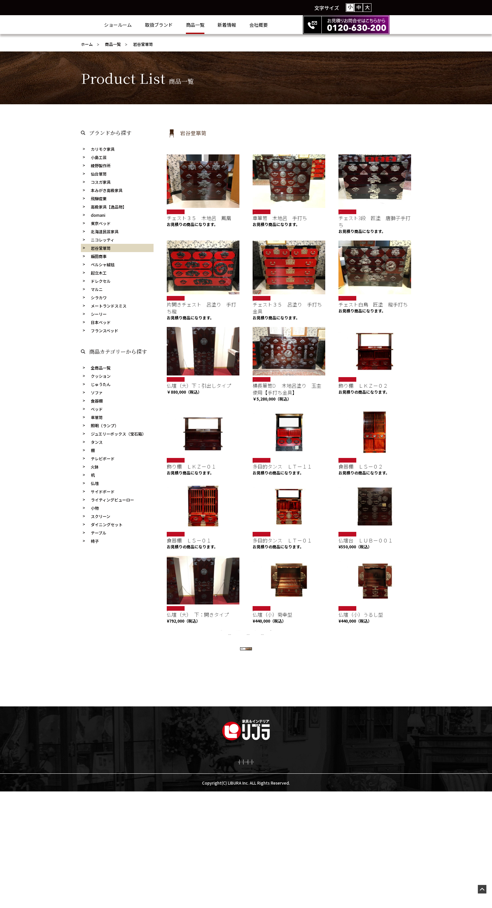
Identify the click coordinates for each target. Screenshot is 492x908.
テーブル (98, 532)
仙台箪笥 (99, 174)
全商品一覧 (101, 368)
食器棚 (97, 401)
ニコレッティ (102, 240)
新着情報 (253, 24)
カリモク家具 (103, 149)
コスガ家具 (101, 182)
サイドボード (103, 491)
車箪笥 (97, 417)
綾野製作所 (101, 165)
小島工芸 (99, 157)
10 (282, 664)
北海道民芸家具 (105, 231)
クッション (101, 376)
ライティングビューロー (112, 500)
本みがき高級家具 (107, 190)
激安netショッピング (304, 876)
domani (98, 215)
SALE (171, 390)
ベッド (97, 409)
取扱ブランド (185, 24)
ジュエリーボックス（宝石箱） (118, 434)
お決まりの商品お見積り (246, 876)
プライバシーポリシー (188, 876)
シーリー (99, 314)
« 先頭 (165, 664)
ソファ (97, 392)
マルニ (97, 289)
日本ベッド (101, 322)
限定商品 (173, 211)
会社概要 (285, 24)
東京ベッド (101, 223)
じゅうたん (101, 384)
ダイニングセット (107, 524)
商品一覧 (221, 24)
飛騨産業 (99, 198)
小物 (95, 508)
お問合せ (346, 876)
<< (183, 664)
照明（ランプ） (105, 425)
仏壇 (95, 483)
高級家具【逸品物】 (108, 207)
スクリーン (100, 516)
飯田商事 (99, 256)
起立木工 (99, 273)
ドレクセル (101, 281)
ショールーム (144, 24)
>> (309, 664)
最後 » (327, 664)
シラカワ (99, 297)
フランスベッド (104, 330)
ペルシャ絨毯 (103, 264)
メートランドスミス (108, 305)
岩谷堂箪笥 (101, 248)
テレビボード (103, 458)
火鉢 (95, 467)
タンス (97, 442)
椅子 (95, 541)
